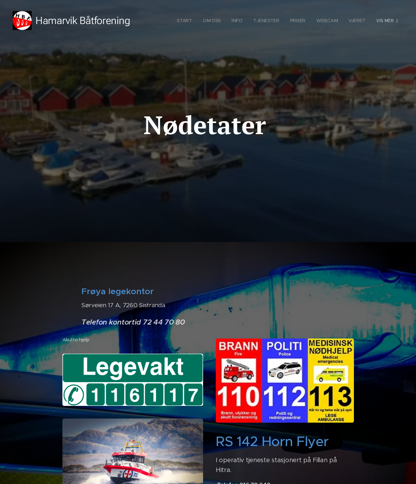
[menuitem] (186, 20)
